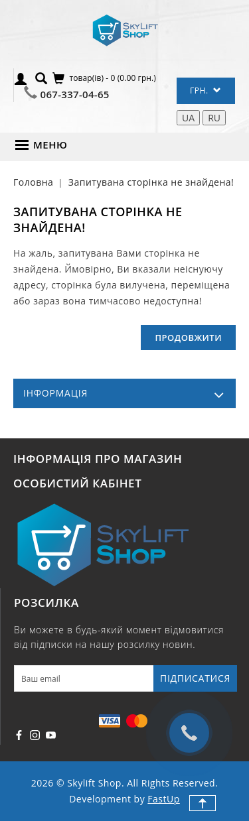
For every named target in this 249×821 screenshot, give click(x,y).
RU (214, 117)
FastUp (163, 798)
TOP (202, 803)
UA (188, 117)
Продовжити (188, 338)
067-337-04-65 (75, 94)
